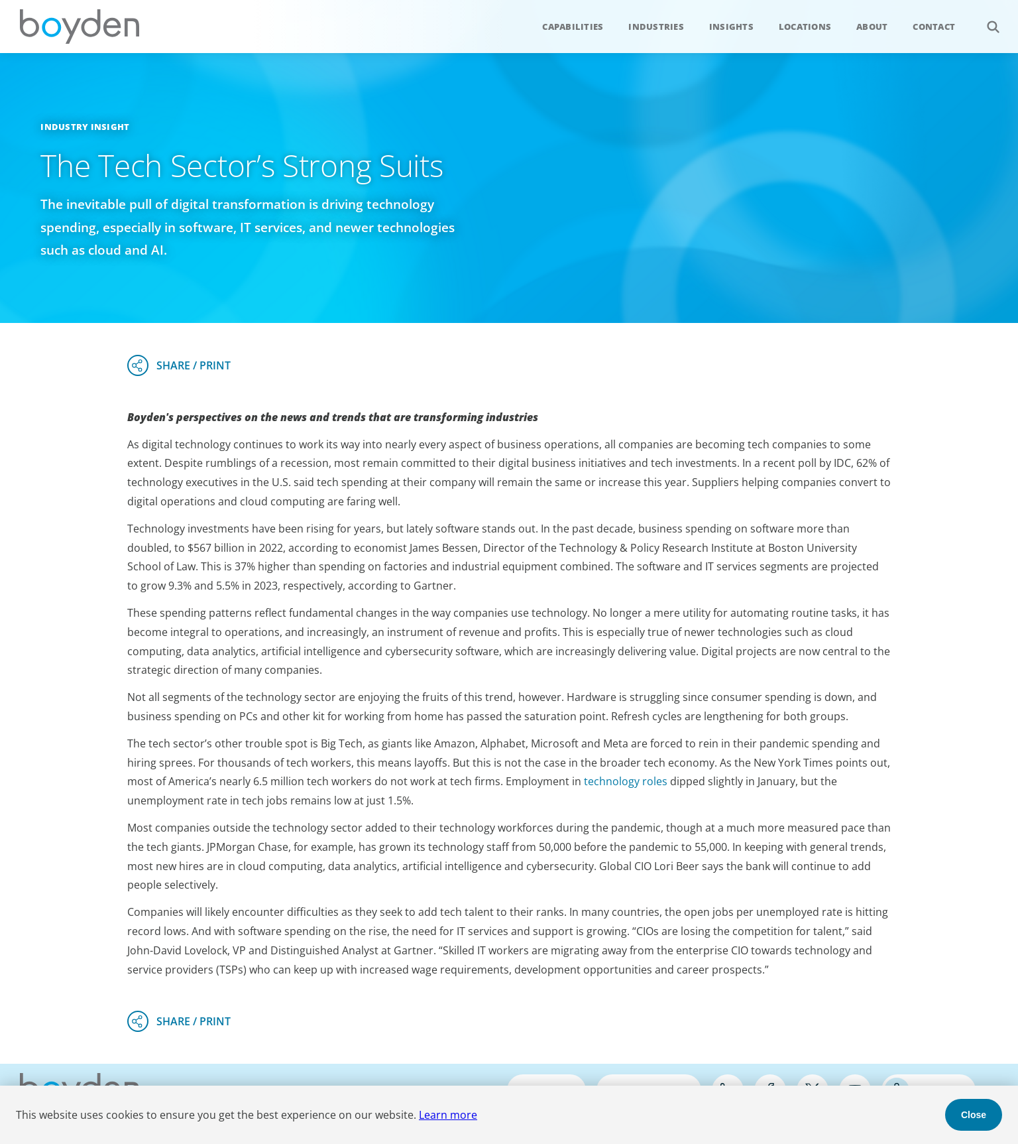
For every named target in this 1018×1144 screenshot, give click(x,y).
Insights (731, 26)
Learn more (448, 1115)
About (871, 26)
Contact (934, 26)
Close (973, 1115)
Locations (805, 26)
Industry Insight (84, 127)
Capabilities (572, 26)
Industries (656, 26)
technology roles (625, 781)
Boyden (79, 26)
